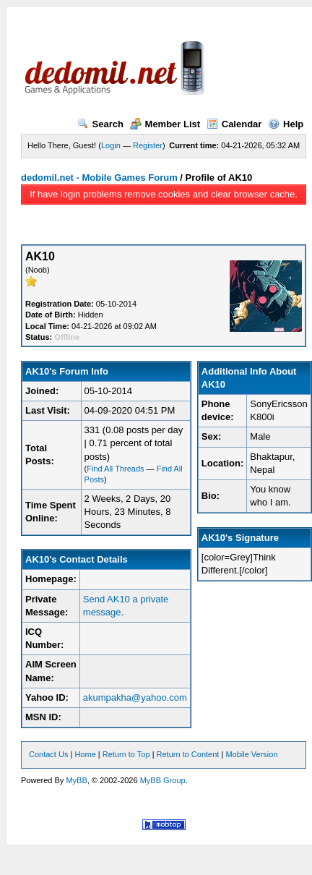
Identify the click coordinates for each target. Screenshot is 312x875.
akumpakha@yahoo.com (135, 697)
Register (147, 145)
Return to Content (188, 754)
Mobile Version (251, 754)
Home (84, 754)
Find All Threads (115, 468)
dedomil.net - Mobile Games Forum (99, 177)
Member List (165, 124)
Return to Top (126, 754)
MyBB (76, 780)
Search (100, 124)
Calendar (234, 124)
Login (111, 145)
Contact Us (48, 754)
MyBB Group (163, 780)
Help (285, 124)
